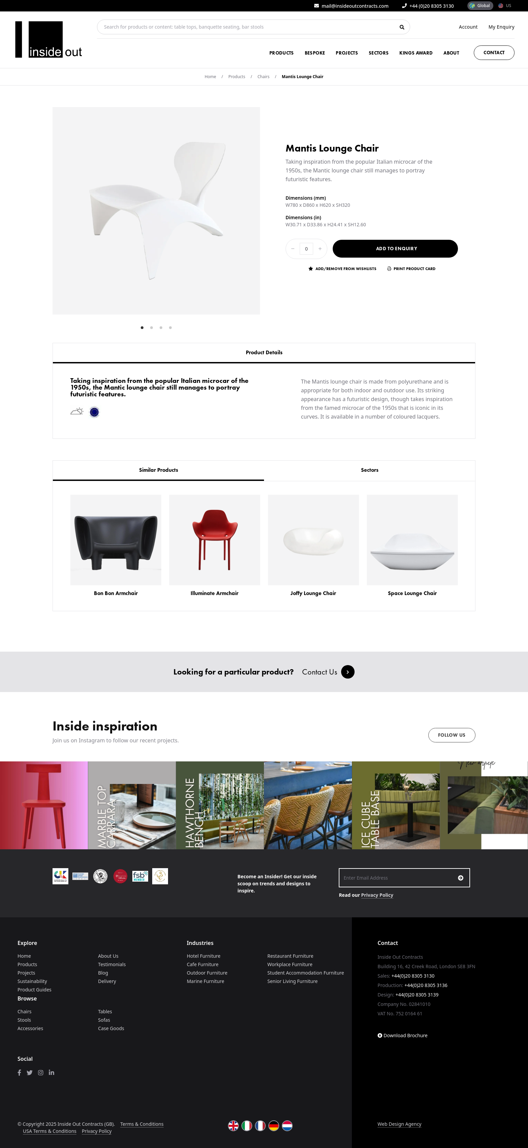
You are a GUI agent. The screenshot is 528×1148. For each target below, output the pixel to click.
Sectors (379, 53)
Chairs (264, 76)
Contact (494, 53)
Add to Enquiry (397, 248)
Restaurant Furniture (290, 956)
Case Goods (111, 1028)
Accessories (30, 1028)
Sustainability (32, 981)
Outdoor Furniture (207, 973)
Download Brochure (402, 1035)
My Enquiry (502, 27)
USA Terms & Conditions (49, 1131)
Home (210, 76)
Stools (24, 1020)
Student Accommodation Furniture (305, 973)
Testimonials (112, 964)
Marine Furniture (205, 981)
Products (281, 53)
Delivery (107, 981)
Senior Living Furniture (292, 981)
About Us (108, 956)
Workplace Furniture (289, 964)
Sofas (104, 1020)
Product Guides (35, 989)
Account (468, 27)
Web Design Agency (399, 1124)
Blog (103, 973)
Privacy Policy (377, 895)
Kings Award (416, 53)
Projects (347, 53)
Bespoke (315, 53)
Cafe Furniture (203, 964)
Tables (105, 1011)
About (451, 53)
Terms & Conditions (142, 1124)
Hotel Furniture (204, 956)
